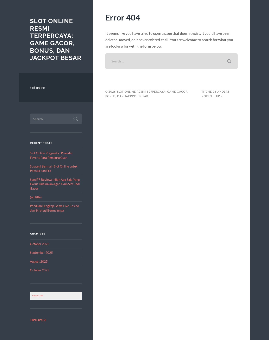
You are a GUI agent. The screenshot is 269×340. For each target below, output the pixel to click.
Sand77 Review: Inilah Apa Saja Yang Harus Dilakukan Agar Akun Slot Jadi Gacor (55, 184)
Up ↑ (219, 96)
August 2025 (39, 261)
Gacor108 (37, 295)
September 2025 (41, 252)
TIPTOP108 (38, 320)
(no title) (36, 197)
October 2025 (39, 244)
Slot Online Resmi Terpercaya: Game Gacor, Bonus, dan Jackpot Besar (55, 39)
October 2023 (39, 270)
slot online (37, 87)
